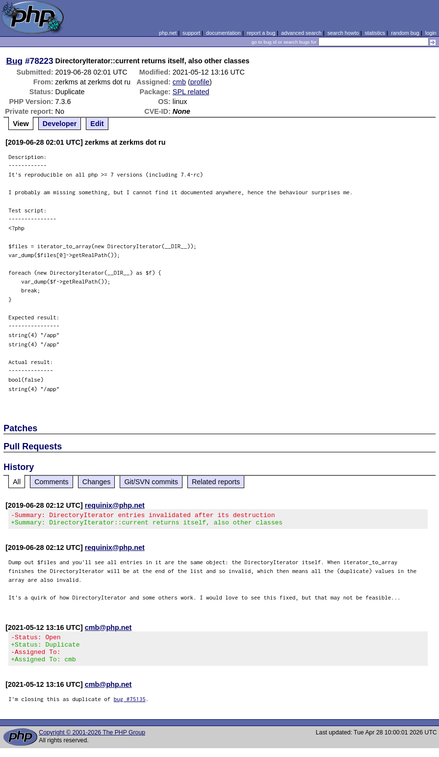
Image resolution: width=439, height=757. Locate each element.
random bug (405, 33)
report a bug (261, 33)
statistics (375, 33)
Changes (96, 482)
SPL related (191, 92)
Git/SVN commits (151, 482)
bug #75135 (130, 708)
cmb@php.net (108, 630)
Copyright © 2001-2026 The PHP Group (92, 741)
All (17, 482)
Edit (96, 124)
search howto (343, 33)
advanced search (301, 33)
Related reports (216, 482)
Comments (51, 482)
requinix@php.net (115, 505)
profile (199, 82)
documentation (223, 33)
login (431, 33)
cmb (179, 82)
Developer (60, 124)
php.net (168, 33)
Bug (14, 61)
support (191, 33)
